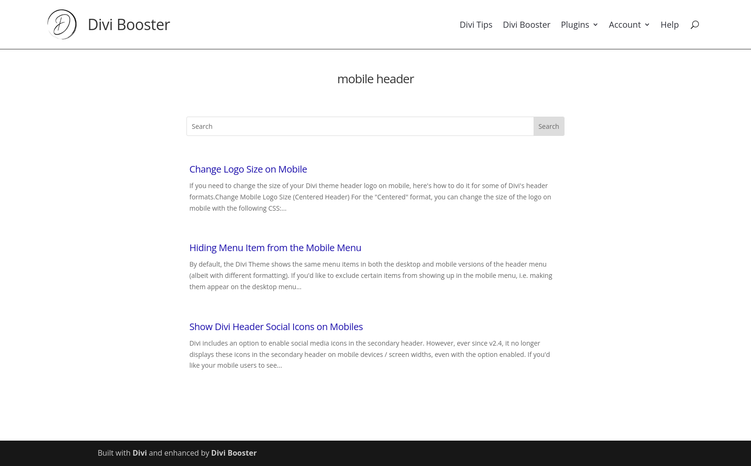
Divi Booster (129, 24)
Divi (139, 453)
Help (670, 24)
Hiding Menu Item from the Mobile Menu (275, 247)
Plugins (575, 24)
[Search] (695, 24)
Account (625, 24)
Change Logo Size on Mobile (248, 169)
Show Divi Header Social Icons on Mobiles (276, 326)
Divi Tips (476, 24)
